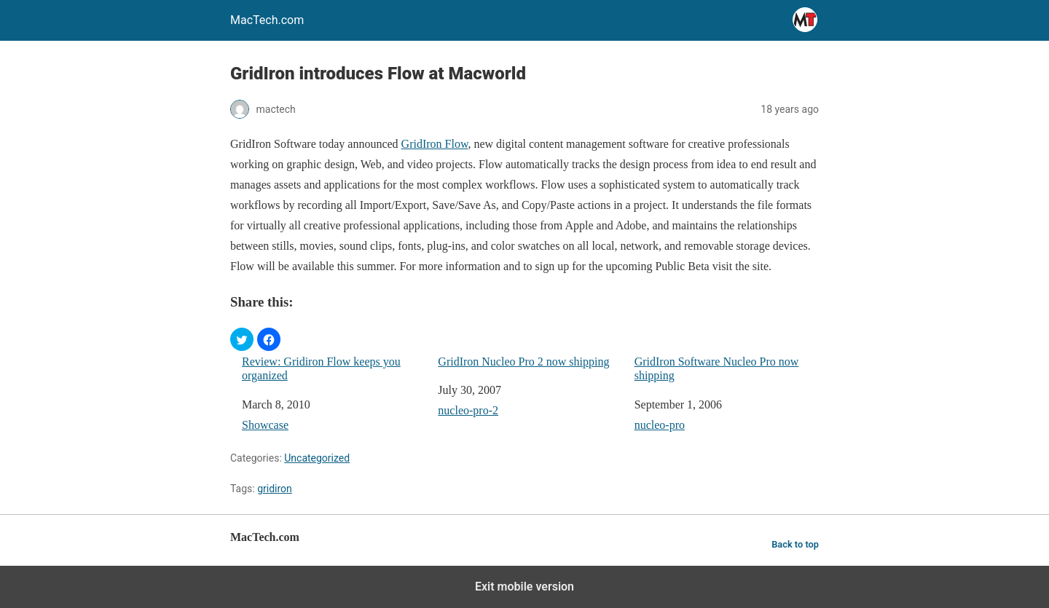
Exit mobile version (524, 586)
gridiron (274, 488)
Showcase (265, 425)
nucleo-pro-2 (468, 410)
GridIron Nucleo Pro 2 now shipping (523, 361)
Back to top (795, 544)
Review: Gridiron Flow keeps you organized (321, 368)
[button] (242, 339)
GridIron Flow (434, 144)
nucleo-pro (659, 425)
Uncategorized (317, 458)
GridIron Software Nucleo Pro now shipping (716, 368)
